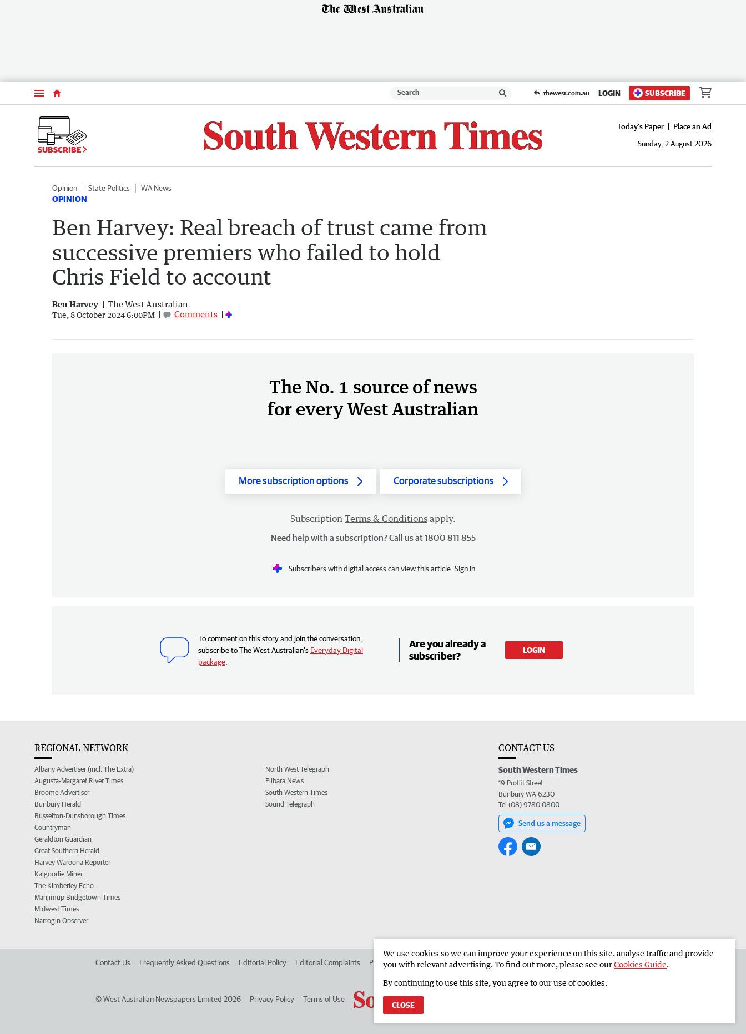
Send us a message (542, 823)
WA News (156, 188)
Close (403, 1005)
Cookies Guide (640, 964)
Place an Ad (692, 126)
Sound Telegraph (290, 804)
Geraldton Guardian (63, 839)
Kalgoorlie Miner (58, 874)
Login (609, 93)
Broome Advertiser (61, 792)
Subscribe (659, 93)
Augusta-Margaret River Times (78, 781)
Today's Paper (640, 126)
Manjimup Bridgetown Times (77, 897)
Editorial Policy (262, 962)
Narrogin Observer (61, 920)
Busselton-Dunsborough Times (79, 816)
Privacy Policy (272, 999)
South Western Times (296, 792)
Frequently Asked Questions (184, 962)
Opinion (64, 188)
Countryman (52, 827)
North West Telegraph (297, 769)
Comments (196, 314)
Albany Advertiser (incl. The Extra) (84, 769)
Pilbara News (284, 781)
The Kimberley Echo (64, 885)
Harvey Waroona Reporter (72, 862)
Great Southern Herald (66, 851)
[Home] (57, 93)
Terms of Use (324, 999)
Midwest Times (56, 909)
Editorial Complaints (327, 962)
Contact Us (112, 962)
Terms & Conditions (386, 518)
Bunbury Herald (57, 804)
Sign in (465, 568)
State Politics (109, 188)
